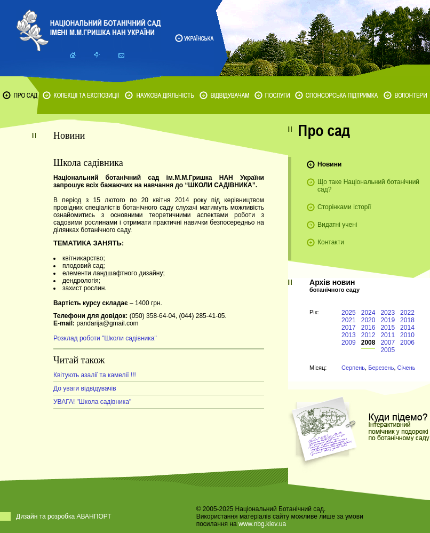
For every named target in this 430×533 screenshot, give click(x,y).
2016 (368, 327)
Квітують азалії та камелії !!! (94, 375)
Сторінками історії (344, 207)
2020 (368, 320)
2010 (407, 335)
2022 (407, 312)
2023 (387, 312)
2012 (368, 335)
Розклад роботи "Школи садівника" (105, 338)
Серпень (353, 367)
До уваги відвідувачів (84, 388)
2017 (348, 327)
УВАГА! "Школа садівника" (92, 401)
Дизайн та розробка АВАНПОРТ (64, 516)
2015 (387, 327)
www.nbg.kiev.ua (262, 524)
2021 (348, 320)
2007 (387, 342)
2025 (348, 312)
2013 (348, 335)
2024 (368, 312)
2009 (348, 342)
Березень (381, 367)
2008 (368, 342)
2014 (407, 327)
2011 (387, 335)
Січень (406, 367)
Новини (329, 164)
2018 (407, 320)
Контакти (330, 242)
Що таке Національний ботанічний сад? (368, 185)
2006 (407, 342)
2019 (387, 320)
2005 (387, 350)
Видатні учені (337, 224)
